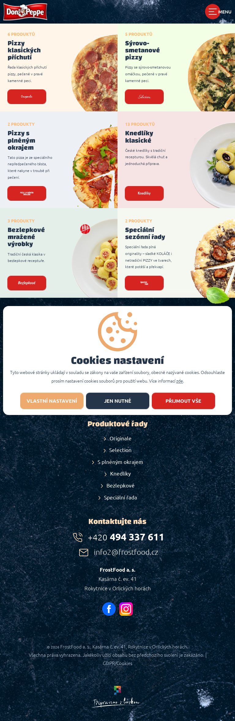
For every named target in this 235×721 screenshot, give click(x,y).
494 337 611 (126, 536)
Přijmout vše (183, 401)
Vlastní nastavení (52, 401)
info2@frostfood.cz (126, 552)
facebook (109, 609)
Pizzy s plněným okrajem (21, 140)
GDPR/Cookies (117, 663)
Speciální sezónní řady (145, 233)
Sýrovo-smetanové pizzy (142, 50)
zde (179, 381)
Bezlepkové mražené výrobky (26, 237)
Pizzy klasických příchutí (24, 50)
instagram (126, 609)
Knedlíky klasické (139, 136)
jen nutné (117, 401)
